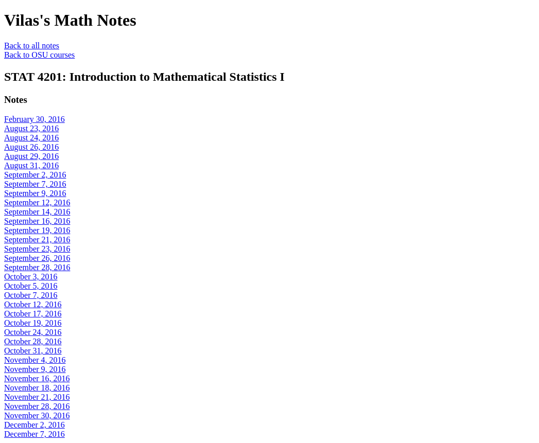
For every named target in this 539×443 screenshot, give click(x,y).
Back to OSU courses (39, 54)
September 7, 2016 (35, 184)
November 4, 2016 (35, 360)
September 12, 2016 (37, 202)
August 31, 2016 (31, 165)
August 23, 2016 (31, 128)
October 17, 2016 (33, 313)
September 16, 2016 (37, 221)
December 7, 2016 (34, 434)
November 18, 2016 (37, 387)
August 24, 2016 (31, 137)
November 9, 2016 (35, 369)
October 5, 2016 (31, 285)
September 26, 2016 (37, 258)
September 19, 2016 (37, 230)
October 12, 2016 (33, 304)
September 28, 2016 (37, 267)
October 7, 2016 (31, 295)
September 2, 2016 (35, 174)
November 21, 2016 (37, 397)
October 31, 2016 (33, 350)
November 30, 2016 (37, 415)
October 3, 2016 (31, 276)
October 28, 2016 (33, 341)
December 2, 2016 (34, 424)
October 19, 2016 (33, 322)
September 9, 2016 (35, 193)
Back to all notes (31, 45)
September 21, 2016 (37, 239)
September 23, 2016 (37, 248)
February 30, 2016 (34, 119)
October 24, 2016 (33, 332)
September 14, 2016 (37, 211)
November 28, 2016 (37, 406)
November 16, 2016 (37, 378)
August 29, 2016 (31, 156)
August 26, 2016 (31, 147)
